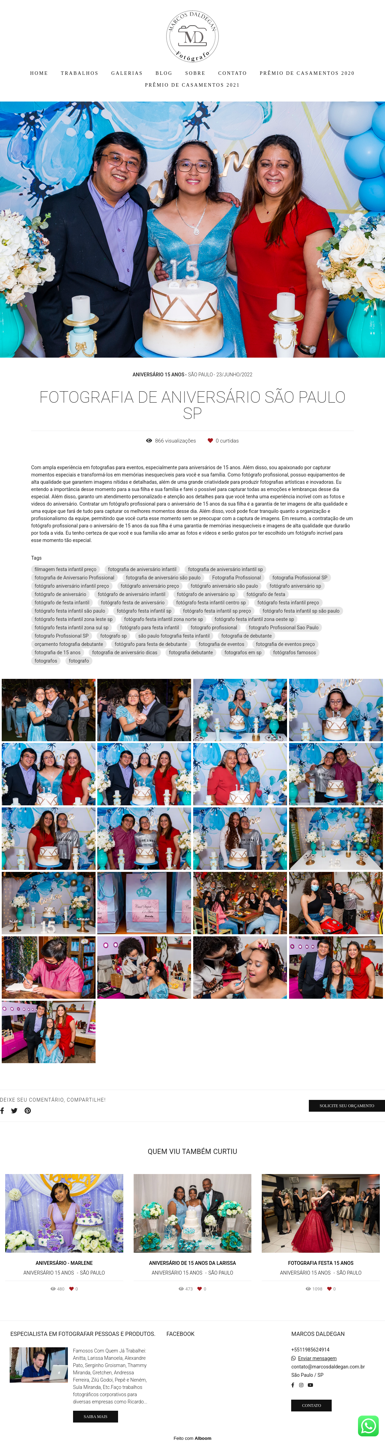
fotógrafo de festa (266, 594)
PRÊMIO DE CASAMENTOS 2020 (307, 73)
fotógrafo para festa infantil (149, 627)
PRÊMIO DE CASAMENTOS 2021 (192, 85)
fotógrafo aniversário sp (295, 586)
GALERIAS (127, 73)
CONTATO (232, 73)
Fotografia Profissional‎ (236, 577)
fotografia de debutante (246, 636)
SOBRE (195, 73)
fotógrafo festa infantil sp (144, 611)
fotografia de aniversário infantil (142, 569)
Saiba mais (95, 1416)
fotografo (79, 661)
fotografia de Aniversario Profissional (74, 577)
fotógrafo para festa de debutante (151, 644)
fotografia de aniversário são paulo (163, 577)
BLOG (163, 73)
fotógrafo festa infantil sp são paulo (301, 611)
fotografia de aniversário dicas (124, 652)
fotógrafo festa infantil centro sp (211, 602)
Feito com (192, 1438)
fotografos (46, 661)
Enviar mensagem (317, 1358)
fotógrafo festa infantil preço (288, 602)
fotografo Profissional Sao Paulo (284, 627)
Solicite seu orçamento (347, 1105)
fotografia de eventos (221, 644)
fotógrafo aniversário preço (150, 586)
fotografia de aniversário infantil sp (225, 569)
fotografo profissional (214, 627)
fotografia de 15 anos (58, 652)
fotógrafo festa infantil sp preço (217, 611)
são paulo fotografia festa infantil (174, 636)
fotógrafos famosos (294, 652)
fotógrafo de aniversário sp (206, 594)
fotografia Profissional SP (299, 577)
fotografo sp (113, 636)
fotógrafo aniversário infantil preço (72, 586)
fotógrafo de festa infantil (62, 602)
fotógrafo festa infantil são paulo (70, 611)
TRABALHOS (80, 73)
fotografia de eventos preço (285, 644)
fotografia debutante (191, 652)
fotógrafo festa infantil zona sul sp (71, 627)
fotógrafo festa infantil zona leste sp (74, 619)
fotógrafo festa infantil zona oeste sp (254, 619)
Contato (311, 1405)
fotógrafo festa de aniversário (133, 602)
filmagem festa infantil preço (66, 569)
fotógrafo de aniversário (60, 594)
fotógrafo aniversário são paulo (224, 586)
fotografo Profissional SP (62, 636)
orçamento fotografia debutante (69, 644)
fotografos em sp (242, 652)
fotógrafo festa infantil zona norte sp (163, 619)
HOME (39, 73)
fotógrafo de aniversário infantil (131, 594)
